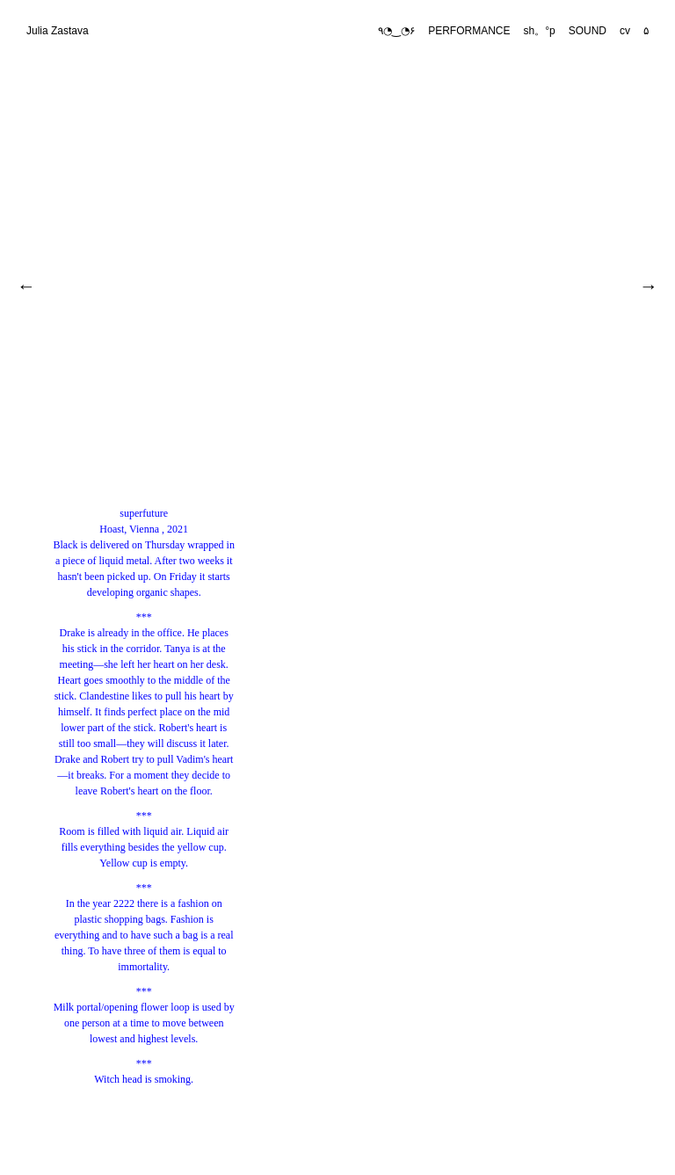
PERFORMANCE (469, 31)
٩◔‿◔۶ (396, 31)
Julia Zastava (57, 31)
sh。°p (539, 31)
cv (625, 31)
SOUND (587, 31)
